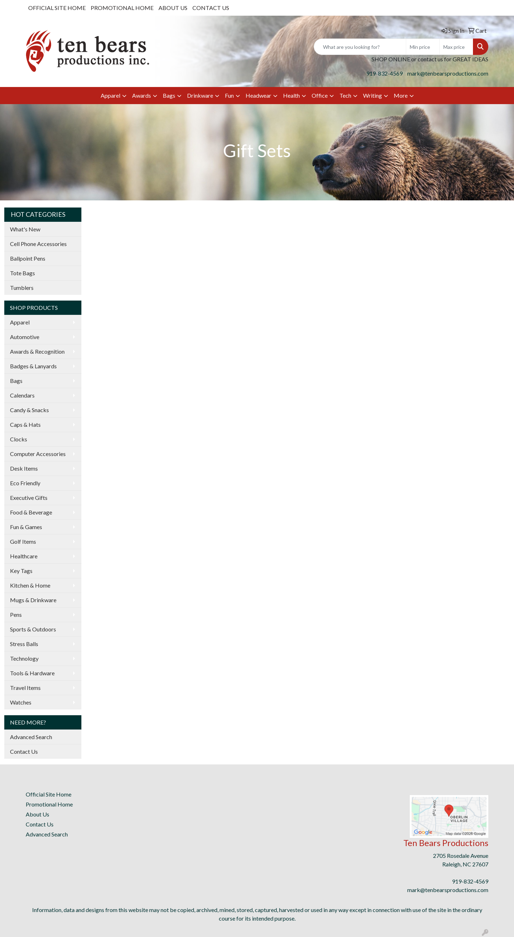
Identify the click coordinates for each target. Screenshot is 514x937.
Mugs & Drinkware (33, 599)
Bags (16, 380)
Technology (24, 658)
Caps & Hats (25, 424)
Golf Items (23, 541)
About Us (37, 814)
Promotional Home (49, 804)
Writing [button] (372, 95)
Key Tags (21, 570)
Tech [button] (345, 95)
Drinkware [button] (200, 95)
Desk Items (24, 468)
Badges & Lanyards (33, 366)
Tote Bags (22, 273)
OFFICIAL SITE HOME (57, 7)
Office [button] (320, 95)
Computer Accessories (38, 453)
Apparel (20, 322)
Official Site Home (48, 794)
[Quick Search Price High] (456, 47)
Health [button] (291, 95)
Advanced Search (31, 736)
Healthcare (23, 556)
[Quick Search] (360, 47)
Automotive (24, 336)
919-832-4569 (384, 73)
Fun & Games (26, 526)
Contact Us (24, 751)
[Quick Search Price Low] (423, 47)
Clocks (18, 439)
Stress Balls (24, 643)
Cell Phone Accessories (38, 243)
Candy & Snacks (29, 409)
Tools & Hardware (32, 673)
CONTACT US (210, 7)
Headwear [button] (258, 95)
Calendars (22, 395)
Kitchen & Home (30, 585)
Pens (16, 614)
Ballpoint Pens (27, 258)
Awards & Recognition (37, 351)
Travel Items (25, 687)
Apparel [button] (110, 95)
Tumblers (22, 287)
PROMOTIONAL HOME (122, 7)
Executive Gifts (28, 497)
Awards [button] (141, 95)
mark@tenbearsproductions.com (447, 73)
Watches (20, 702)
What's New (25, 229)
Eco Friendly (25, 483)
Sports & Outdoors (33, 629)
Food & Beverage (31, 512)
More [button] (401, 95)
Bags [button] (169, 95)
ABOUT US (172, 7)
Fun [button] (229, 95)
